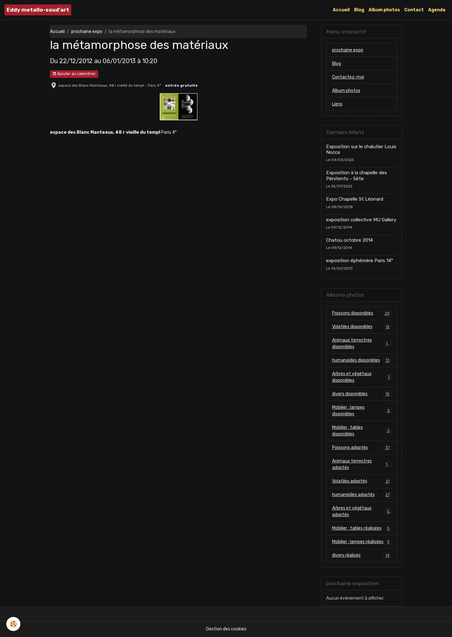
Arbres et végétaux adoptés (361, 511)
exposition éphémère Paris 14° (359, 260)
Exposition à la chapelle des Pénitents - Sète (356, 175)
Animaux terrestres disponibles (361, 343)
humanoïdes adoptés (361, 495)
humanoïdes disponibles (361, 360)
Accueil (341, 10)
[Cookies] (13, 624)
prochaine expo (86, 31)
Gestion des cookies (226, 629)
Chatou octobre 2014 (349, 240)
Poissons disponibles (361, 313)
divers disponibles (361, 394)
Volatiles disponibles (361, 327)
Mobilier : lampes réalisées (361, 542)
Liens (337, 104)
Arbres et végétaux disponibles (361, 377)
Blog (359, 10)
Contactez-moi (348, 77)
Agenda (436, 10)
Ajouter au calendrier (74, 74)
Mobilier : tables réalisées (361, 528)
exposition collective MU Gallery (361, 220)
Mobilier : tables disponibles (361, 431)
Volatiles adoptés (361, 481)
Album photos (384, 10)
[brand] (37, 9)
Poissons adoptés (361, 448)
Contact (414, 10)
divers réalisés (361, 555)
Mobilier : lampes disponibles (361, 411)
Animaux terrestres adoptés (361, 464)
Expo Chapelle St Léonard (354, 199)
